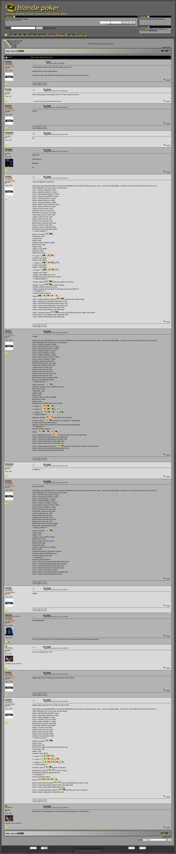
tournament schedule (43, 14)
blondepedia (20, 14)
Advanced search (49, 28)
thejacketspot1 (153, 30)
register (26, 19)
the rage (8, 89)
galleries (64, 14)
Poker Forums (14, 43)
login (21, 19)
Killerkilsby (9, 132)
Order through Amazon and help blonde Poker (152, 19)
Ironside (8, 61)
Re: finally (47, 89)
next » (169, 47)
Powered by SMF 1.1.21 (79, 848)
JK (6, 646)
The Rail (13, 45)
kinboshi (8, 615)
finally (14, 47)
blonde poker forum (14, 41)
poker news (10, 14)
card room (30, 14)
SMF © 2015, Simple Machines (95, 848)
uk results (56, 14)
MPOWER (8, 149)
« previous (164, 47)
